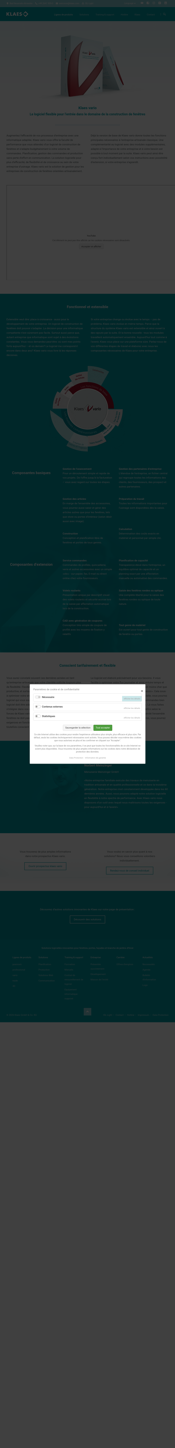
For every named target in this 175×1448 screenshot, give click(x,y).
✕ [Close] (142, 691)
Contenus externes (52, 706)
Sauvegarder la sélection (77, 727)
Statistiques (48, 716)
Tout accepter (103, 727)
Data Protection (76, 758)
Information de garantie (95, 758)
